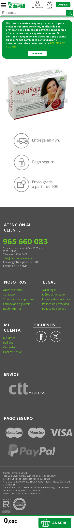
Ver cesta (9, 347)
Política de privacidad (55, 304)
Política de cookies (54, 308)
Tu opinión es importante (19, 299)
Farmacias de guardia (16, 304)
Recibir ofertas (12, 308)
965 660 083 (25, 241)
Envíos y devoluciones (56, 299)
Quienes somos (13, 290)
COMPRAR (63, 4)
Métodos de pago (53, 294)
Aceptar (37, 53)
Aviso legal (49, 290)
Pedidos (8, 342)
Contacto (9, 294)
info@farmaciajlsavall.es (18, 258)
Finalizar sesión (12, 352)
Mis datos (9, 338)
